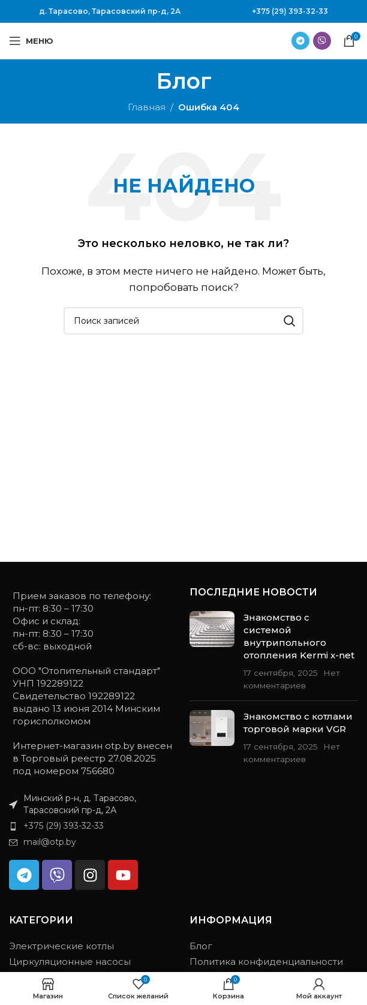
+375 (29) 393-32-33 (290, 11)
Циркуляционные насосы (70, 961)
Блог (200, 946)
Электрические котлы (61, 946)
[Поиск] (183, 321)
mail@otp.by (49, 842)
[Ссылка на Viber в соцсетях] (322, 41)
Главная (147, 107)
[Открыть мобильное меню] (31, 41)
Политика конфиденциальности (266, 961)
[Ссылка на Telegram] (300, 41)
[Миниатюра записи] (211, 651)
